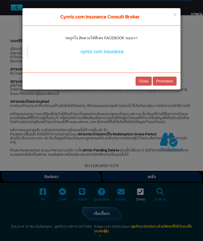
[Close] (175, 14)
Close (144, 81)
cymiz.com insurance (102, 51)
